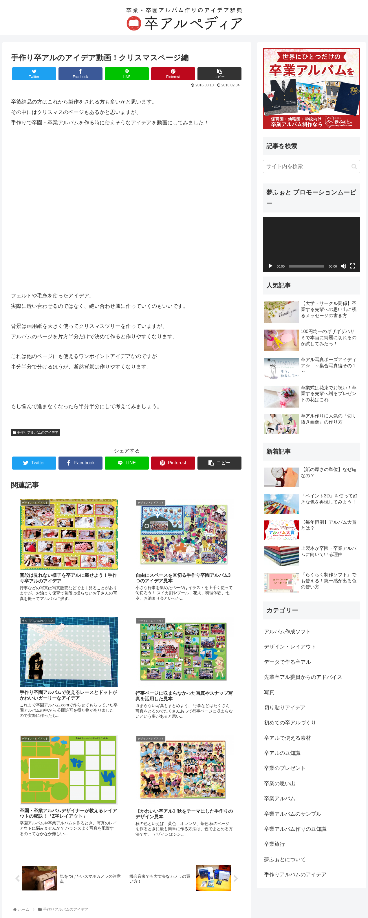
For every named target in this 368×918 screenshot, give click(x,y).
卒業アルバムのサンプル (292, 814)
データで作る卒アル (287, 662)
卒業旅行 (274, 844)
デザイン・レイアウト (290, 647)
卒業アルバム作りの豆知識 (295, 829)
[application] (311, 244)
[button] (354, 166)
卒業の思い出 (279, 783)
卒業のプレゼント (285, 768)
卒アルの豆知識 (282, 753)
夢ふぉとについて (285, 859)
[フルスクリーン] (353, 266)
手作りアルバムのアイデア (35, 432)
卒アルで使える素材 (287, 738)
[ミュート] (343, 266)
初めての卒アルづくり (290, 723)
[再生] (270, 266)
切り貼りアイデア (285, 707)
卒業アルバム (279, 798)
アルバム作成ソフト (287, 632)
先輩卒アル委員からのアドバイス (303, 677)
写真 (269, 692)
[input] (311, 166)
